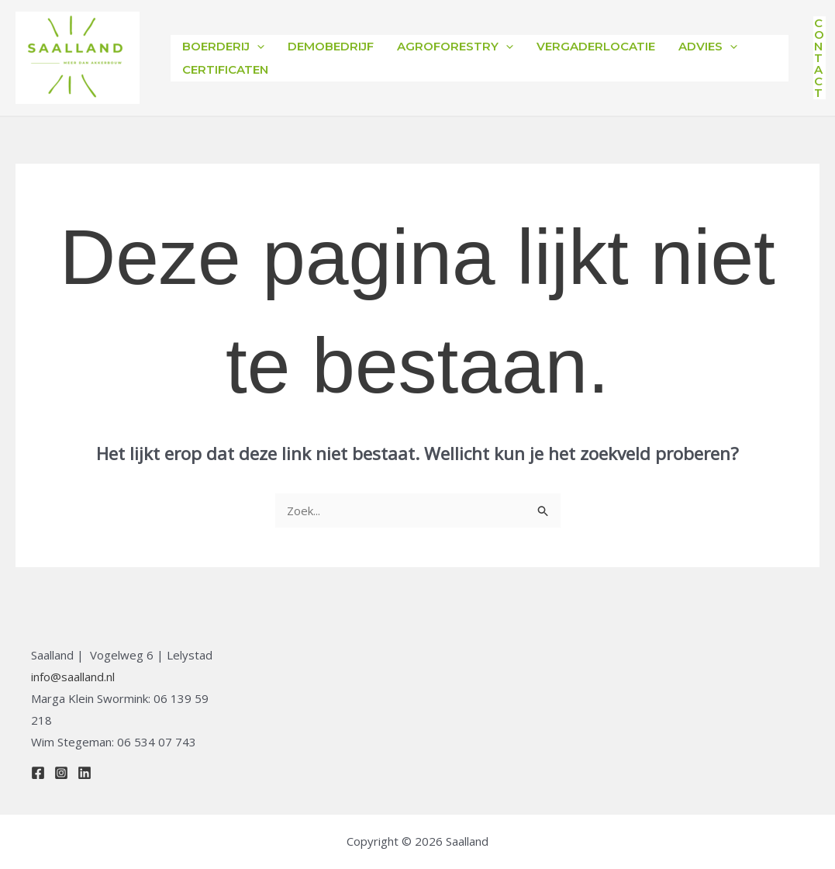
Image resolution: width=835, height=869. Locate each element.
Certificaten (225, 69)
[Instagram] (61, 773)
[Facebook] (38, 773)
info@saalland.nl (73, 676)
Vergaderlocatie (596, 46)
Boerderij (223, 46)
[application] (257, 46)
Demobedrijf (331, 46)
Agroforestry (455, 46)
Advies (707, 46)
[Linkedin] (84, 773)
